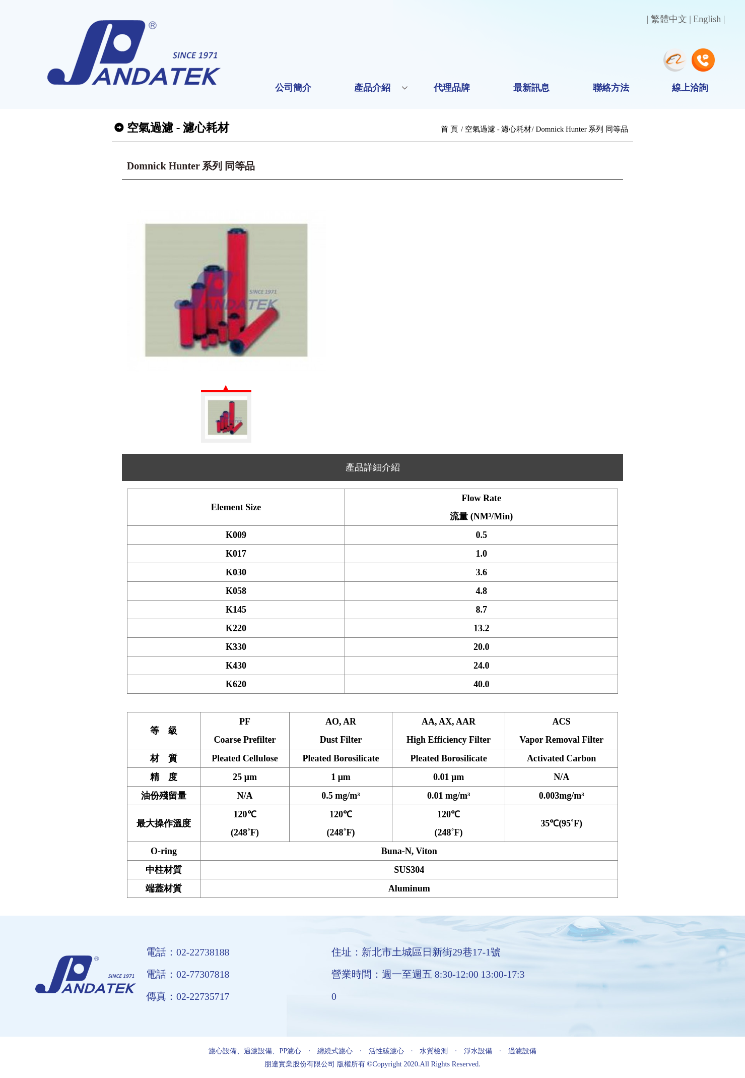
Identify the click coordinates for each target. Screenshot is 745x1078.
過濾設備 (522, 1051)
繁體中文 (669, 19)
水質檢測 (434, 1051)
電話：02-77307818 (188, 974)
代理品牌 (452, 88)
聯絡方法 (611, 88)
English (707, 19)
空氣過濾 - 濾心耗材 (498, 129)
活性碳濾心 (386, 1051)
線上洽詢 (690, 88)
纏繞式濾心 (335, 1051)
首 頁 (449, 129)
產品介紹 (372, 88)
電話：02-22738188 (188, 951)
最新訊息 (531, 88)
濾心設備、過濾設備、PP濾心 (255, 1051)
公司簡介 (293, 88)
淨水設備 (478, 1051)
